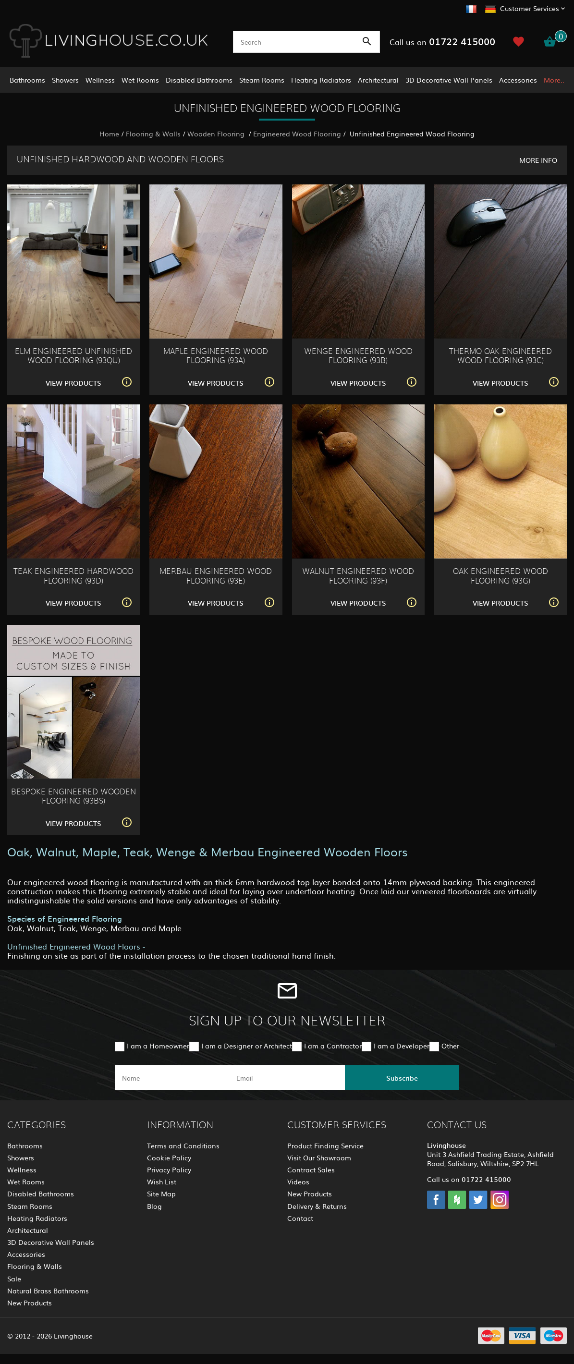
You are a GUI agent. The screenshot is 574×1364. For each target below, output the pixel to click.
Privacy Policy (169, 1169)
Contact (300, 1218)
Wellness (100, 80)
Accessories (518, 80)
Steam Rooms (261, 80)
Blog (154, 1206)
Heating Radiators (321, 80)
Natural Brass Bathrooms (48, 1290)
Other (450, 1045)
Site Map (161, 1193)
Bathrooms (27, 80)
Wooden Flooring (216, 133)
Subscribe (402, 1077)
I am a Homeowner (158, 1045)
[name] (172, 1078)
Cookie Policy (169, 1157)
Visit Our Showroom (319, 1157)
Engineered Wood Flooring (297, 133)
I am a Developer (401, 1045)
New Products (29, 1302)
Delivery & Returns (317, 1206)
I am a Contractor (333, 1045)
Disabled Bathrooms (199, 80)
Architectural (378, 80)
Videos (298, 1181)
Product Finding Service (325, 1145)
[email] (286, 1078)
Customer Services (529, 8)
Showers (65, 80)
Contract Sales (311, 1169)
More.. (554, 80)
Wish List (161, 1181)
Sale (14, 1278)
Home (109, 133)
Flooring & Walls (153, 133)
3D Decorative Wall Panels (448, 80)
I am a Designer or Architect (246, 1045)
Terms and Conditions (183, 1145)
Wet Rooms (140, 80)
